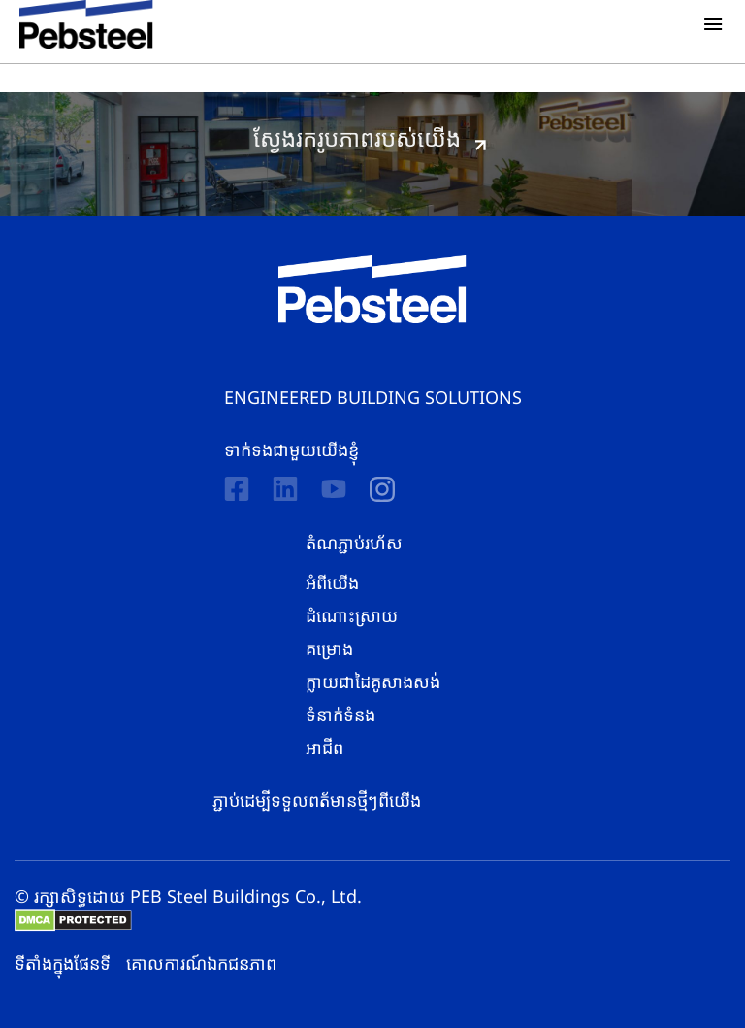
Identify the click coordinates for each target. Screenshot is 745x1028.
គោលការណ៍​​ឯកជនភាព (201, 963)
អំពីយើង (332, 582)
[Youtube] (333, 489)
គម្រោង (329, 648)
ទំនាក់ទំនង (340, 714)
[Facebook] (236, 489)
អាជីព (324, 747)
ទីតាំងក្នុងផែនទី (63, 963)
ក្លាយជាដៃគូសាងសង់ (373, 681)
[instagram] (382, 489)
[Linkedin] (285, 489)
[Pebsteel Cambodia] (373, 289)
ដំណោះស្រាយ (352, 615)
